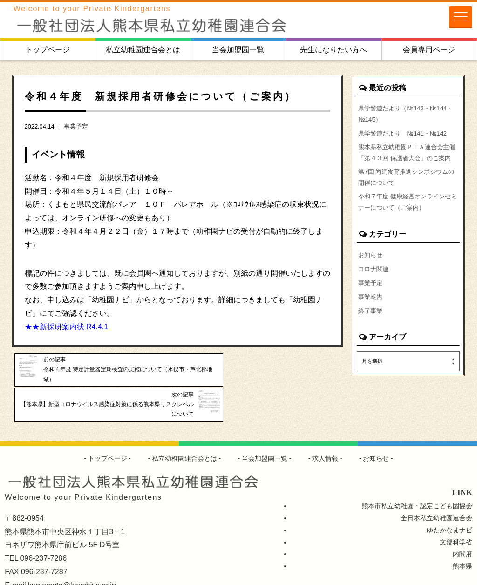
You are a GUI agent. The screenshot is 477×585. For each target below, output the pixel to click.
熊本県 (462, 536)
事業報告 (371, 318)
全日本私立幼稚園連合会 (436, 488)
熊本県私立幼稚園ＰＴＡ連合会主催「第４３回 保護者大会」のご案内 (408, 161)
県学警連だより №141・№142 (406, 135)
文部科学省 (456, 512)
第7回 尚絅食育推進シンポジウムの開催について (406, 194)
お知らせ (371, 275)
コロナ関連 (374, 289)
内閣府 (462, 524)
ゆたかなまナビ (449, 500)
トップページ (47, 50)
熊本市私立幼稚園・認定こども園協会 (416, 476)
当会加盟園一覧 (238, 50)
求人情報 (326, 429)
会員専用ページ (429, 50)
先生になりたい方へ (333, 50)
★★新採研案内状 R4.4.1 (67, 327)
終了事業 (371, 333)
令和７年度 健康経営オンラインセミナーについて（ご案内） (408, 221)
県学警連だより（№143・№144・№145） (396, 114)
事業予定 (76, 126)
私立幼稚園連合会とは (143, 50)
